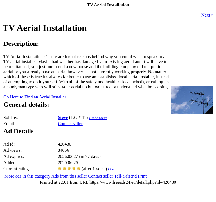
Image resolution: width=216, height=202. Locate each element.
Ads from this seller (69, 176)
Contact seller (70, 123)
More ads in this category (27, 176)
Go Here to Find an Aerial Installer (34, 97)
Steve (63, 117)
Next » (207, 15)
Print (142, 176)
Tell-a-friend (125, 176)
